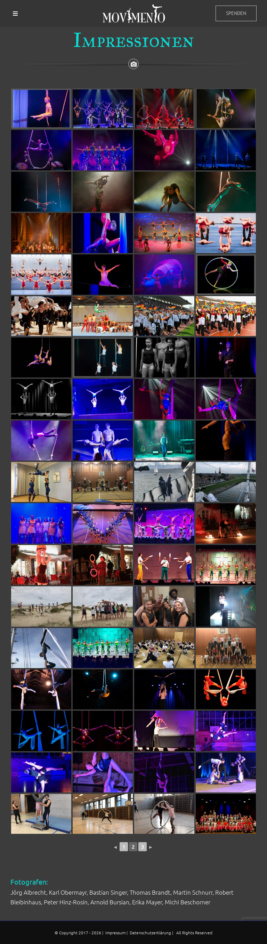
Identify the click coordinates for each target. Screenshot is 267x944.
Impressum (116, 932)
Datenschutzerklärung (151, 932)
